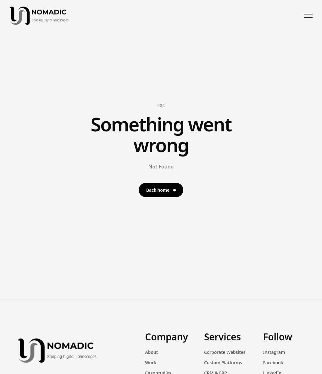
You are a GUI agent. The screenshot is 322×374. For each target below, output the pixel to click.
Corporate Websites (225, 352)
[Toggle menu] (308, 15)
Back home (161, 190)
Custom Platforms (223, 363)
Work (150, 363)
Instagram (274, 352)
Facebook (273, 363)
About (151, 352)
